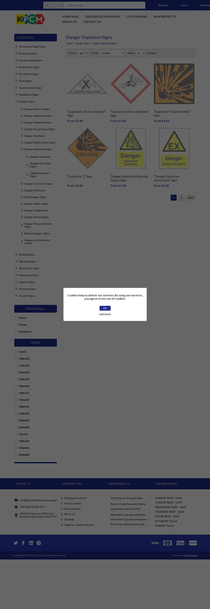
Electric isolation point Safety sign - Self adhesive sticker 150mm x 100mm (128, 515)
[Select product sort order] (112, 53)
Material (35, 308)
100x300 (24, 441)
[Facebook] (23, 592)
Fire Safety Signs (29, 74)
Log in (184, 5)
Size (35, 342)
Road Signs (25, 80)
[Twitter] (15, 592)
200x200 (24, 372)
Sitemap (69, 546)
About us (69, 539)
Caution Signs (27, 282)
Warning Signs (27, 261)
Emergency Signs (29, 275)
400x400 (24, 386)
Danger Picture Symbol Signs (38, 225)
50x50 (22, 351)
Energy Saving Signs (30, 60)
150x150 (24, 365)
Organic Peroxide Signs (40, 165)
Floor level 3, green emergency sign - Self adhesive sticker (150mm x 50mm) (129, 556)
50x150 (23, 434)
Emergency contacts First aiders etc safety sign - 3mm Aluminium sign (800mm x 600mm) (127, 530)
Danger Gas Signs (34, 135)
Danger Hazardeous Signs (39, 129)
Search (141, 5)
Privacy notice (72, 526)
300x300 (24, 379)
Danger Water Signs (36, 203)
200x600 (24, 454)
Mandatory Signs (29, 94)
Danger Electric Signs (37, 109)
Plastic (23, 317)
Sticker (23, 324)
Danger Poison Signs (36, 217)
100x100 (24, 358)
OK (105, 308)
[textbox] (100, 5)
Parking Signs (27, 254)
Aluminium (25, 331)
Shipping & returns (75, 519)
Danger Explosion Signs (38, 149)
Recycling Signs (28, 53)
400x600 (24, 420)
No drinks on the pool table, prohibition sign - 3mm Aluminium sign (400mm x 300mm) (127, 502)
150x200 (24, 399)
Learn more (105, 313)
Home (70, 43)
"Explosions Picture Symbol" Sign (86, 111)
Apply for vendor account (79, 552)
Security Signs (27, 288)
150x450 (24, 447)
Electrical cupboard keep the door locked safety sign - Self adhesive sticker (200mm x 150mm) (128, 571)
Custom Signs (27, 295)
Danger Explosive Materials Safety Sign (129, 173)
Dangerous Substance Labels (37, 242)
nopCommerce (190, 605)
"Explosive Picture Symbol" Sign (172, 111)
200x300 (24, 406)
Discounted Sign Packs (32, 46)
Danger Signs (27, 101)
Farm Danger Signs (35, 197)
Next (191, 192)
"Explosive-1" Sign (79, 171)
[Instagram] (39, 592)
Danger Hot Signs (34, 190)
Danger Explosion (40, 156)
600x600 (24, 427)
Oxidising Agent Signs (39, 175)
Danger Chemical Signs (38, 122)
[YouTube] (31, 592)
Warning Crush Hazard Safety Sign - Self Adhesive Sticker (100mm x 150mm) (128, 544)
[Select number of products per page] (140, 53)
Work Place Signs (29, 268)
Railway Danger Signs (37, 233)
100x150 (24, 393)
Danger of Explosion (36, 210)
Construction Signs (30, 87)
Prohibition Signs (29, 67)
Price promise (72, 532)
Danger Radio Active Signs (40, 142)
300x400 (24, 413)
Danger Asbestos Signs (38, 115)
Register (163, 5)
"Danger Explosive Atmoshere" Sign (166, 173)
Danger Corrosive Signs (38, 183)
